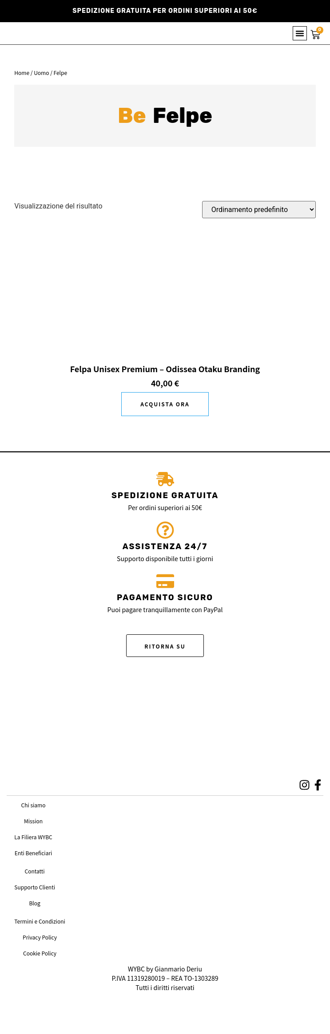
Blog (34, 903)
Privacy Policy (40, 937)
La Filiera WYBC (33, 837)
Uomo (41, 72)
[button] (300, 33)
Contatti (35, 871)
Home (21, 72)
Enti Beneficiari (33, 853)
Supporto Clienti (34, 887)
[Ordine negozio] (259, 209)
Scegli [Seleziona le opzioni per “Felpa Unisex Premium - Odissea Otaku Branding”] (165, 404)
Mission (33, 821)
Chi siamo (33, 805)
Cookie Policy (39, 953)
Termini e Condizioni (39, 921)
